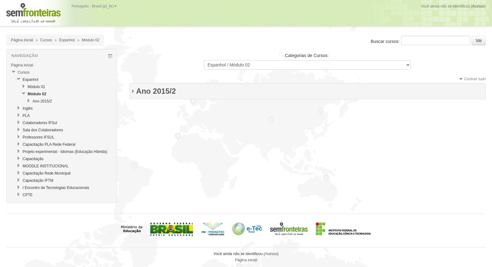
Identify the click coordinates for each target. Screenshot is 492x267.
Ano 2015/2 (156, 91)
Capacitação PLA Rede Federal (49, 144)
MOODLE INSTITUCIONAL (46, 166)
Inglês (28, 108)
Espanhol (67, 40)
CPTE (28, 195)
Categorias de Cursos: (307, 55)
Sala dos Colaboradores (43, 130)
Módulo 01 (36, 87)
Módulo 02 (90, 40)
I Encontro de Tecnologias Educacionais (56, 188)
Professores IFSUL (38, 137)
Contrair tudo (475, 79)
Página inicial (22, 40)
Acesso (478, 6)
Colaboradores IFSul (40, 123)
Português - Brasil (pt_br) (94, 6)
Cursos (46, 40)
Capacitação (33, 159)
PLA (26, 115)
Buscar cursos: (386, 41)
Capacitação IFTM (38, 180)
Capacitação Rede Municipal (47, 173)
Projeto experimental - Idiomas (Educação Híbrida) (65, 151)
